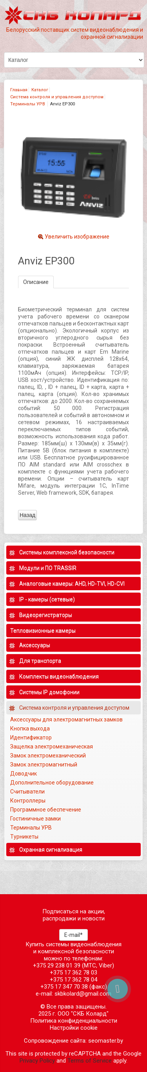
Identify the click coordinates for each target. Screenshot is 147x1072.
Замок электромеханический (48, 755)
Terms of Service (89, 1060)
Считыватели (27, 791)
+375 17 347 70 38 (64, 986)
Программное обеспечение (45, 809)
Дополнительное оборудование (52, 782)
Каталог (39, 89)
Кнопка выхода (30, 728)
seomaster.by (105, 1040)
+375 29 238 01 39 (56, 965)
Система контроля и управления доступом (56, 96)
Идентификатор (31, 737)
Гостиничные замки (36, 818)
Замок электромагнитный (43, 764)
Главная (18, 89)
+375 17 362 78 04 (73, 979)
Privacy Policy (37, 1060)
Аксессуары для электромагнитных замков (66, 719)
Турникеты (25, 836)
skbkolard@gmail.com (82, 993)
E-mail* (73, 935)
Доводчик (23, 773)
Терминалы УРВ (28, 104)
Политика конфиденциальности (73, 1020)
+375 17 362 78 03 (73, 972)
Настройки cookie (74, 1027)
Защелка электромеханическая (51, 746)
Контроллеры (27, 800)
